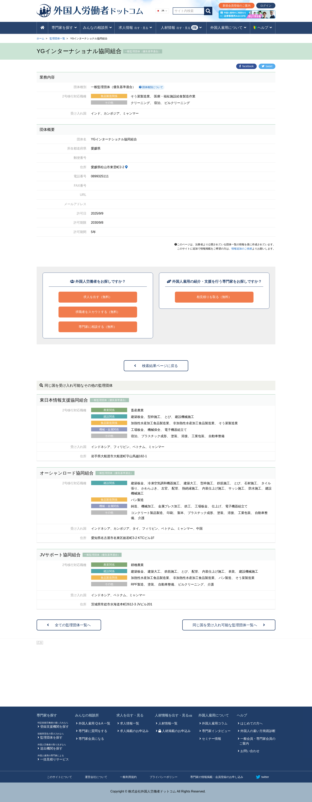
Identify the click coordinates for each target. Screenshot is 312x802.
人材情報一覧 (167, 723)
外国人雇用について (213, 715)
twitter (262, 777)
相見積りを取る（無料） (214, 297)
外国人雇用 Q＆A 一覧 (94, 723)
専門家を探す (47, 715)
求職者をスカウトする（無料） (97, 312)
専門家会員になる (91, 738)
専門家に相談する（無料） (98, 326)
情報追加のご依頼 (241, 248)
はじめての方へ (251, 723)
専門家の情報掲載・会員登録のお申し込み (216, 777)
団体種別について (151, 87)
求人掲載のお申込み (134, 731)
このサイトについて (59, 777)
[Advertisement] (156, 675)
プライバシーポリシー (163, 777)
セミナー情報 (211, 738)
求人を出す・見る (129, 715)
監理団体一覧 (57, 38)
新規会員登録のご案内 (237, 5)
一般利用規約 (128, 777)
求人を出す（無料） (97, 297)
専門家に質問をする (93, 731)
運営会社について (96, 777)
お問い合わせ (249, 751)
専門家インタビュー (216, 731)
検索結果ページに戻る (156, 366)
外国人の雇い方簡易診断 (257, 731)
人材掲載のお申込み (174, 731)
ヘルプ (242, 715)
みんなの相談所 (87, 715)
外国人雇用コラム (214, 723)
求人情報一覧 (129, 723)
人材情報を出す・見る (173, 715)
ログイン (265, 5)
